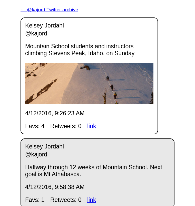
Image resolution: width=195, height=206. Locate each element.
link (91, 126)
